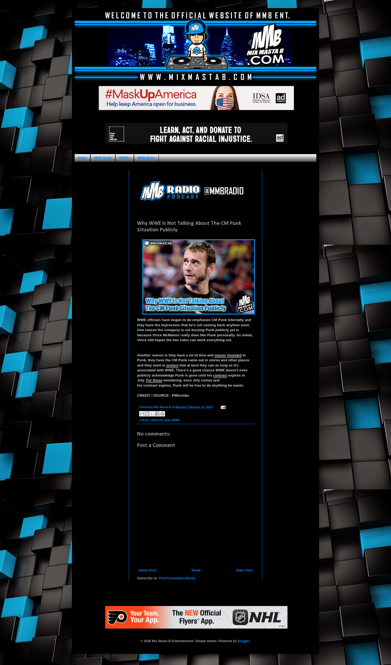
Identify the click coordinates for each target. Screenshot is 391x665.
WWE (176, 420)
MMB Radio (103, 158)
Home (82, 158)
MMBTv (125, 158)
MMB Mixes (146, 158)
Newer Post (147, 570)
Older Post (244, 570)
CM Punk (156, 420)
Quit (168, 420)
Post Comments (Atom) (177, 578)
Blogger (244, 641)
